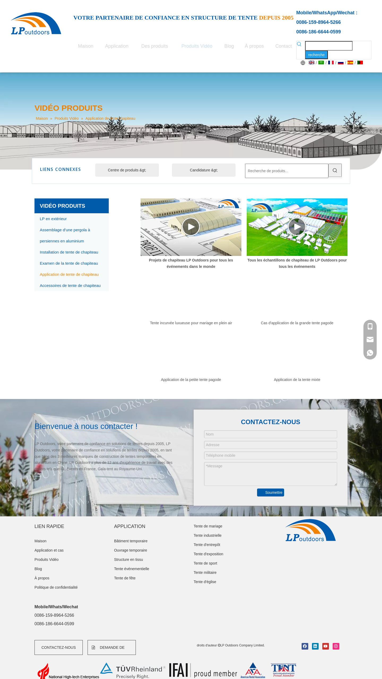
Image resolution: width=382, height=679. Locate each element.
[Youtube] (325, 646)
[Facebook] (305, 646)
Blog (38, 569)
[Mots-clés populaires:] (316, 55)
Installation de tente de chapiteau (69, 252)
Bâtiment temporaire (130, 541)
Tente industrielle (208, 535)
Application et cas (49, 550)
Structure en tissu (128, 559)
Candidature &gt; (204, 170)
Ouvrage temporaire (130, 550)
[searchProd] (329, 46)
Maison (40, 541)
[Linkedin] (315, 646)
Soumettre (274, 492)
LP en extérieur (53, 218)
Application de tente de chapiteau (69, 274)
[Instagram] (336, 646)
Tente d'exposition (208, 554)
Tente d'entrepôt (207, 545)
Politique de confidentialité (56, 587)
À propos (41, 578)
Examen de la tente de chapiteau (69, 263)
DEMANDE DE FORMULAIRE (108, 650)
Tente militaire (205, 572)
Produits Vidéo (46, 559)
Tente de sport (205, 563)
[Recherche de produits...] (286, 171)
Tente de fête (125, 578)
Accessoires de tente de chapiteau (70, 285)
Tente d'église (205, 582)
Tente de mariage (208, 526)
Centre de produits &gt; (127, 170)
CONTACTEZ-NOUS (58, 647)
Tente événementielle (131, 569)
